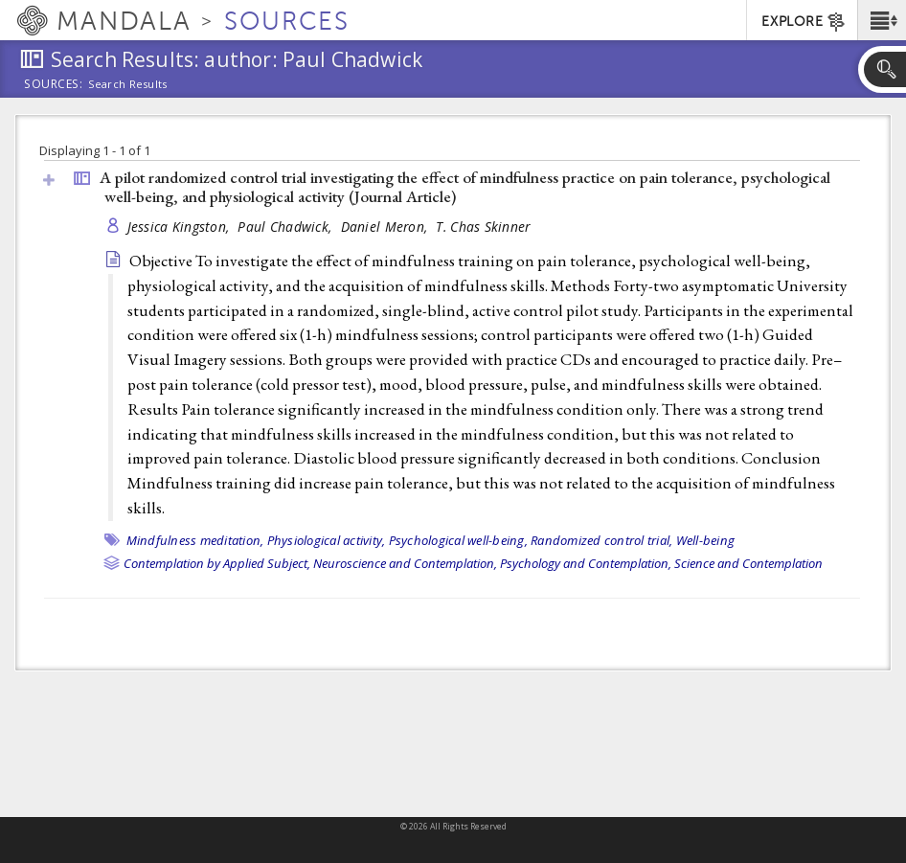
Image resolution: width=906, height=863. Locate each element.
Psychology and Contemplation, (585, 563)
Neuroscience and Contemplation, (405, 563)
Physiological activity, (326, 540)
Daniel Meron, (386, 226)
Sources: (53, 85)
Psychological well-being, (458, 540)
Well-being (706, 540)
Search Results (128, 84)
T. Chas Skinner (483, 226)
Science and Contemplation (748, 563)
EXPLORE (804, 22)
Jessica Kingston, (180, 226)
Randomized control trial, (601, 540)
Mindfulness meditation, (195, 540)
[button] (881, 20)
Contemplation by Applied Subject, (217, 563)
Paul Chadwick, (286, 226)
